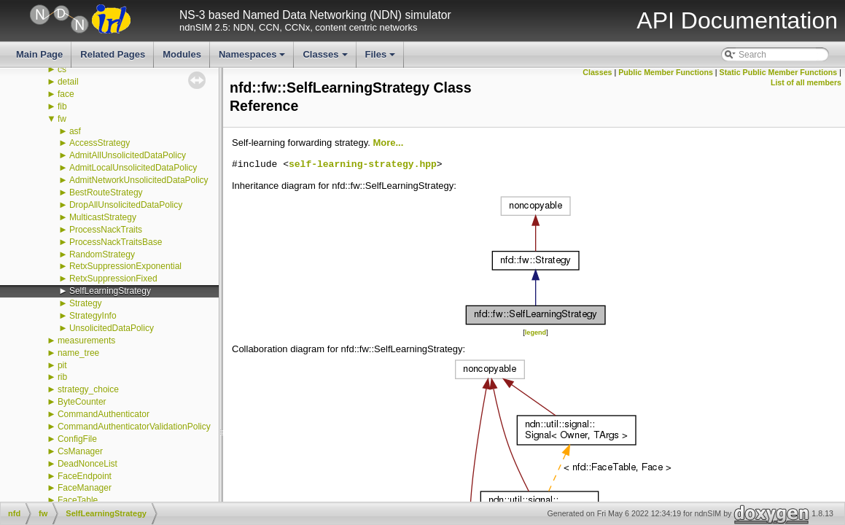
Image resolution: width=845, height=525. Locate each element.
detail (68, 82)
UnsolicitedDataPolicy (111, 328)
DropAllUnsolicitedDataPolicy (125, 205)
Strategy (85, 303)
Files (381, 58)
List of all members (806, 82)
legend (535, 332)
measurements (86, 340)
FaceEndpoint (85, 476)
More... (388, 142)
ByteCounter (82, 402)
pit (62, 365)
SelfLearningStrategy (110, 291)
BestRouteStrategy (106, 192)
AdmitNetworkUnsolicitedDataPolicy (139, 180)
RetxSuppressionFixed (113, 278)
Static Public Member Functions (779, 72)
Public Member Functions (665, 72)
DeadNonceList (87, 464)
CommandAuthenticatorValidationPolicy (134, 426)
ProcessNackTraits (105, 230)
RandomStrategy (102, 254)
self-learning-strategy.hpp (363, 164)
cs (62, 69)
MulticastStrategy (102, 217)
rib (62, 377)
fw (62, 119)
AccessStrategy (99, 143)
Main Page (39, 54)
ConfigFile (77, 439)
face (66, 94)
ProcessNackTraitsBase (116, 242)
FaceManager (85, 488)
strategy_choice (88, 389)
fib (62, 106)
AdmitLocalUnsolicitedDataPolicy (133, 168)
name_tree (78, 353)
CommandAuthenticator (103, 414)
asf (75, 131)
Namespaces (253, 58)
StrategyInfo (93, 316)
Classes (326, 58)
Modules (182, 54)
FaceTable (78, 500)
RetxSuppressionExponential (125, 266)
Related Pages (112, 54)
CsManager (80, 451)
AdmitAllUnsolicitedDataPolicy (127, 155)
